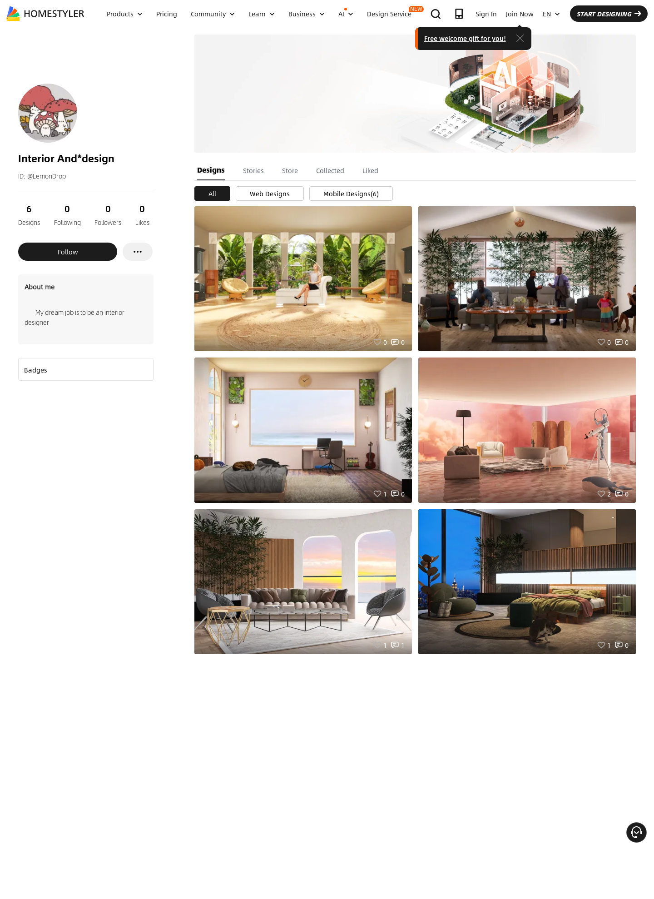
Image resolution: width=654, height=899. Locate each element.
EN (551, 14)
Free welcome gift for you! (465, 38)
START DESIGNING (608, 14)
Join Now (520, 14)
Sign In (486, 14)
